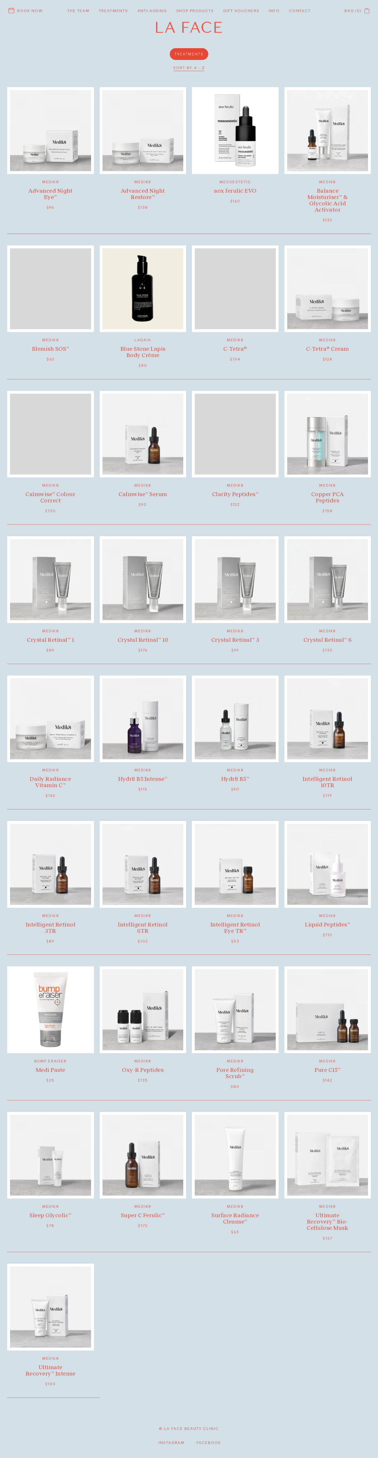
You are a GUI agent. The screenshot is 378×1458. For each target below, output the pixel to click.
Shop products (195, 11)
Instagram (171, 1442)
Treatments (113, 11)
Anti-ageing (152, 11)
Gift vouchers (241, 11)
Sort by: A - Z (188, 68)
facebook (208, 1442)
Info (274, 11)
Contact (300, 11)
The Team (78, 11)
